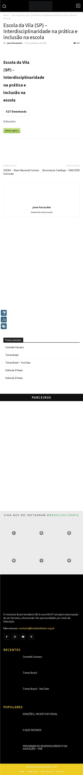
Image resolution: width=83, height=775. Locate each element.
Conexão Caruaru (14, 347)
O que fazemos (32, 730)
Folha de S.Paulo (14, 370)
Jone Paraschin (14, 43)
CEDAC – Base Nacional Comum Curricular (21, 172)
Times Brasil (11, 355)
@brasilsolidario (63, 515)
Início (6, 15)
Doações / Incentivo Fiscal (40, 714)
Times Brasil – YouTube (17, 362)
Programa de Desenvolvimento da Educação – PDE (45, 747)
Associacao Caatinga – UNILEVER (61, 170)
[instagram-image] (14, 533)
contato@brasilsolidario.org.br (37, 628)
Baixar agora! (11, 130)
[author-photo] (42, 202)
